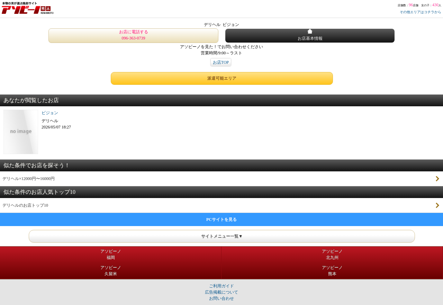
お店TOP (221, 62)
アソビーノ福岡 (110, 254)
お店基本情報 (310, 35)
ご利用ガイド (221, 286)
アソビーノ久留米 (110, 270)
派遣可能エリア (221, 78)
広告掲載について (221, 292)
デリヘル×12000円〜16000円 (28, 178)
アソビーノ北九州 (332, 254)
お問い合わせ (221, 298)
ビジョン (50, 112)
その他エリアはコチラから (420, 12)
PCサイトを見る (221, 219)
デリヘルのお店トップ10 (25, 205)
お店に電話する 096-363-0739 (133, 35)
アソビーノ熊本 (332, 270)
